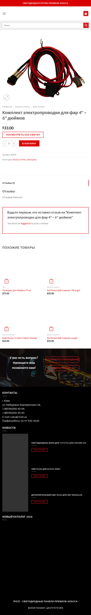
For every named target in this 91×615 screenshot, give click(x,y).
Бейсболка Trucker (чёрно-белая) (19, 338)
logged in (26, 223)
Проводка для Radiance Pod (16, 290)
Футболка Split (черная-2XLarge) (63, 290)
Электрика (38, 106)
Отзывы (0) (8, 183)
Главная (7, 106)
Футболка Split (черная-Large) (62, 338)
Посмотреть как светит (23, 134)
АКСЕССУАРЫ (22, 106)
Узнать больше (39, 450)
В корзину (29, 143)
